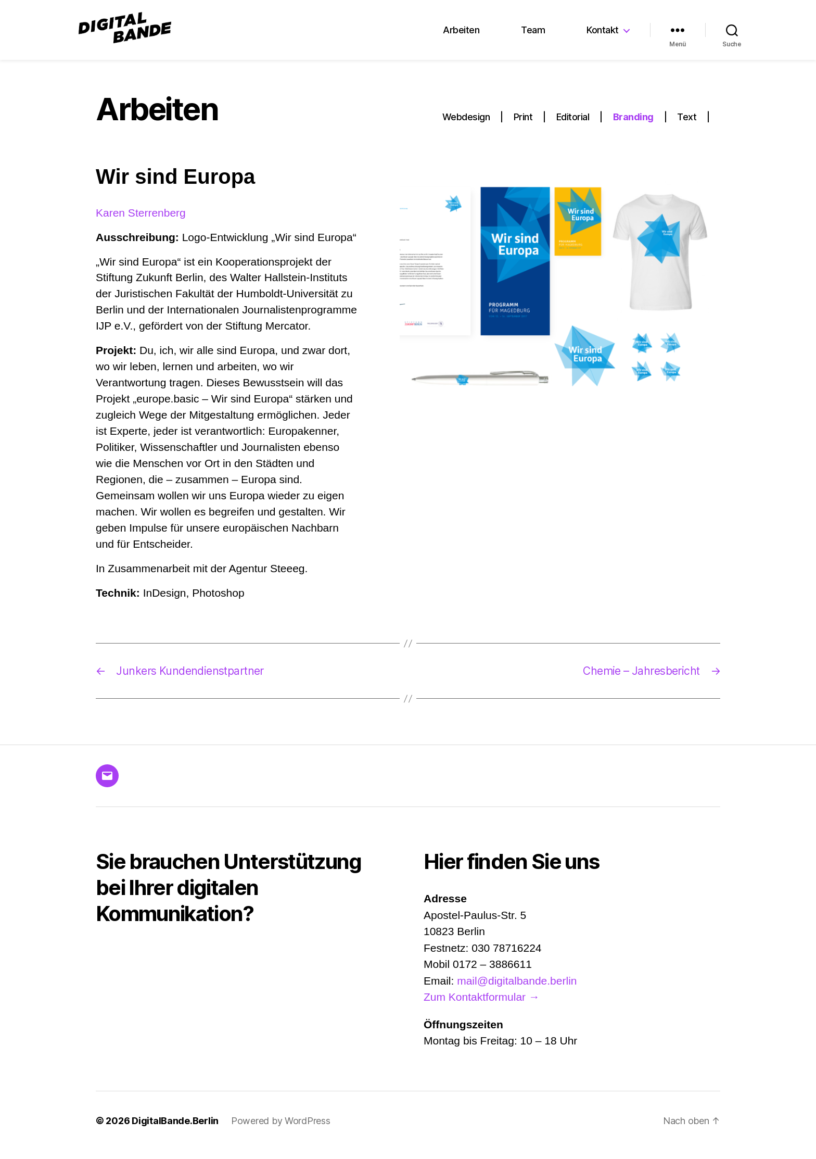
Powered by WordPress (280, 1129)
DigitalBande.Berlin (175, 1129)
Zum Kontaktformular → (482, 1006)
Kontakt (602, 34)
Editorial (573, 126)
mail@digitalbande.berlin (517, 990)
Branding (633, 126)
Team (533, 34)
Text (686, 126)
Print (523, 126)
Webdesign (466, 126)
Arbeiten (461, 34)
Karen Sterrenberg (141, 222)
